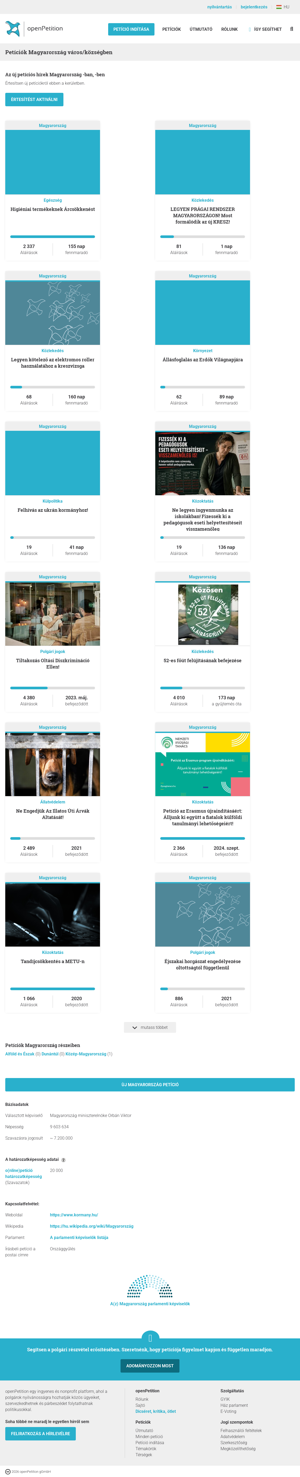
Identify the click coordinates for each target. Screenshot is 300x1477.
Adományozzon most (150, 1365)
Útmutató (201, 29)
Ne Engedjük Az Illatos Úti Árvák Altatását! (52, 814)
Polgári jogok (52, 651)
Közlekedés (203, 200)
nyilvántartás (219, 6)
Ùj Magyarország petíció (150, 1084)
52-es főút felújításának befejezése (203, 660)
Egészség (53, 200)
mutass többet (150, 1027)
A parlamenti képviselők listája (79, 1237)
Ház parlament (234, 1405)
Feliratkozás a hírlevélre (40, 1433)
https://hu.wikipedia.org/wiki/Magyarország (91, 1226)
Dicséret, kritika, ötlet (156, 1411)
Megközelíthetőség (238, 1448)
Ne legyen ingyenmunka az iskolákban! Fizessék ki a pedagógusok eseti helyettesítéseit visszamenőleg (202, 519)
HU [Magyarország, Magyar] (282, 6)
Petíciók (172, 29)
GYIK (225, 1399)
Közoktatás (202, 501)
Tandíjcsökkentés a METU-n (52, 961)
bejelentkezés (254, 6)
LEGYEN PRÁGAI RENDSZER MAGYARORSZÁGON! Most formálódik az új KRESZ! (203, 215)
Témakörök (146, 1448)
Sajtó (140, 1405)
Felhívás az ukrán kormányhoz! (53, 510)
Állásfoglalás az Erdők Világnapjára (203, 359)
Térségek (144, 1454)
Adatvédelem (233, 1436)
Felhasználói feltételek (241, 1430)
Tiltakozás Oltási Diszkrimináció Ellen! (52, 663)
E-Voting (228, 1411)
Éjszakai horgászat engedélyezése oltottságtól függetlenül (202, 964)
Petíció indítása (131, 29)
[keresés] (291, 29)
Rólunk (229, 29)
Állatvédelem (52, 802)
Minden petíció (149, 1436)
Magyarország (52, 125)
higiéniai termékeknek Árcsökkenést (53, 209)
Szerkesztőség (234, 1442)
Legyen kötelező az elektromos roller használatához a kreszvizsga (52, 362)
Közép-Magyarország (86, 1053)
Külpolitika (53, 501)
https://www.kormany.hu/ (74, 1214)
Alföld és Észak (20, 1053)
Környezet (202, 350)
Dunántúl (50, 1053)
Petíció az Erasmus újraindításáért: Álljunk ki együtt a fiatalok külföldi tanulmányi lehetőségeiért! (202, 817)
